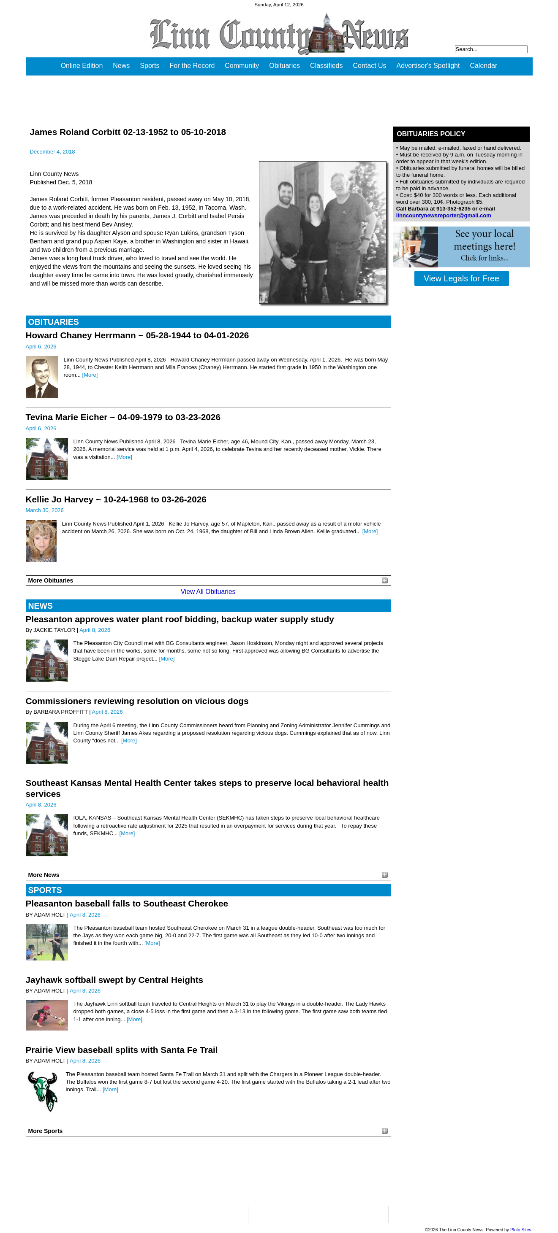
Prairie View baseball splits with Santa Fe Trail (122, 1050)
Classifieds (326, 65)
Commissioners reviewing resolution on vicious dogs (137, 701)
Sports (149, 65)
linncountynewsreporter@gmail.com (443, 215)
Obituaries (284, 65)
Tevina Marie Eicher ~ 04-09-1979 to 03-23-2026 (123, 417)
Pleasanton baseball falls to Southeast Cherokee (127, 903)
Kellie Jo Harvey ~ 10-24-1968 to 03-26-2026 (116, 499)
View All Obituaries (208, 591)
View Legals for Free (461, 278)
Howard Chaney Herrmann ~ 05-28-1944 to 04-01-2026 (137, 335)
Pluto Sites (520, 1230)
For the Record (192, 65)
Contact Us (369, 65)
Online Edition (82, 65)
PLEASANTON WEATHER (208, 1171)
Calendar (483, 65)
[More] (90, 375)
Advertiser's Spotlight (428, 65)
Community (242, 65)
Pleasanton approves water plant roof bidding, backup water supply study (180, 619)
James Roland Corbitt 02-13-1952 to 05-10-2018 (128, 132)
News (121, 65)
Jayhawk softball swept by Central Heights (115, 980)
